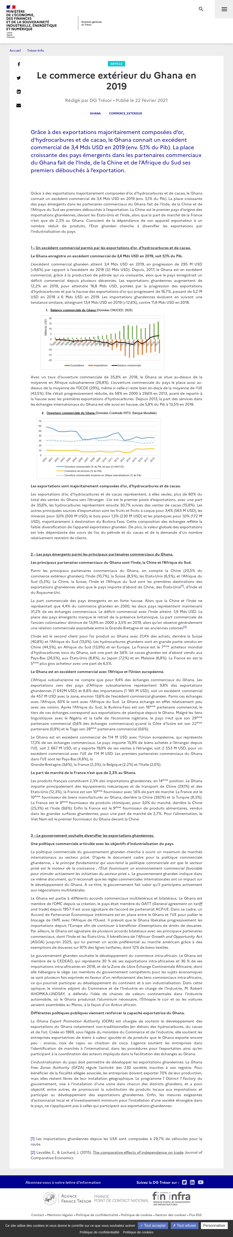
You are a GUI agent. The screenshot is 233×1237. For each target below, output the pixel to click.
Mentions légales (60, 1214)
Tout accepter (153, 1225)
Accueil (15, 50)
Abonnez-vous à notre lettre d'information (63, 1182)
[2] (33, 1152)
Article (116, 64)
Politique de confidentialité (97, 1214)
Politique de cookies (136, 1214)
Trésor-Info (35, 50)
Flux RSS (195, 1214)
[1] (33, 1138)
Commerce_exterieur (125, 113)
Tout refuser (184, 1225)
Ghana (95, 113)
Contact (37, 1214)
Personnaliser (214, 1225)
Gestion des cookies (170, 1214)
